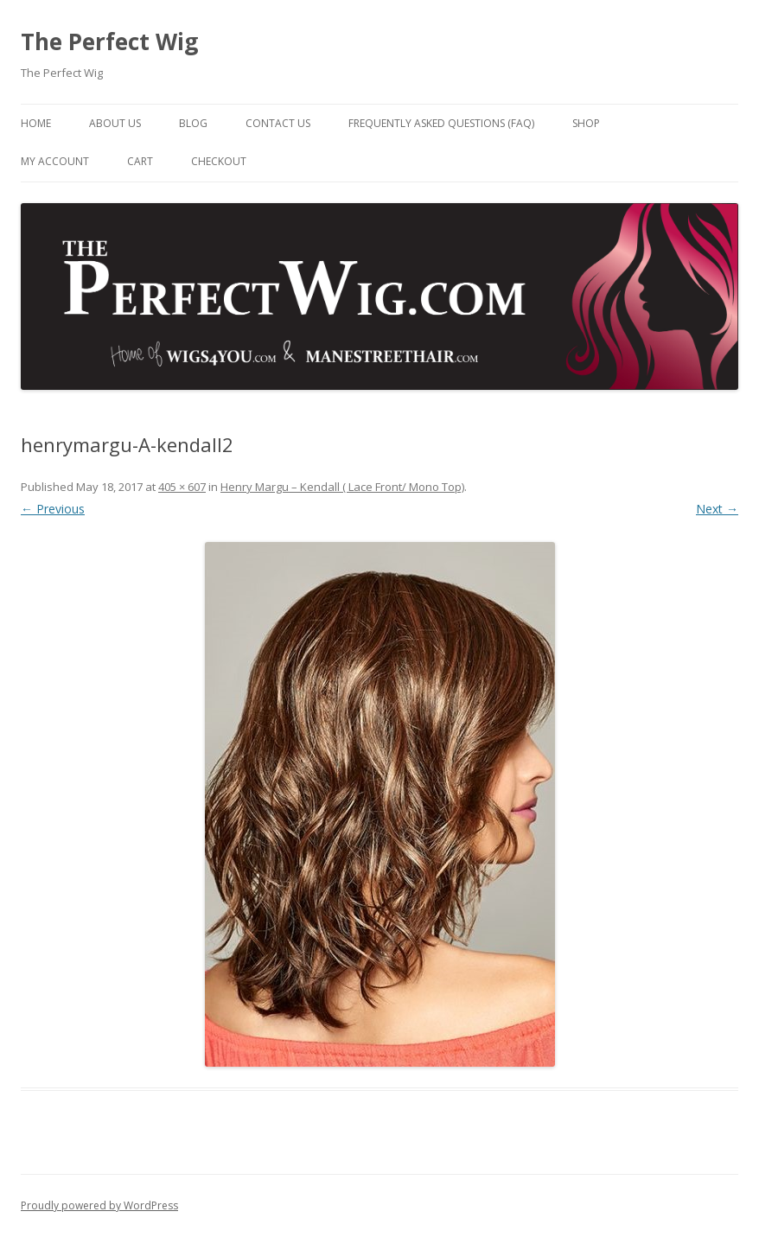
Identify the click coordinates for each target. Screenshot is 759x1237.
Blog (193, 123)
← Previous (53, 509)
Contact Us (278, 123)
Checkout (218, 161)
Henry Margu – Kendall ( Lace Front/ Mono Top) (342, 486)
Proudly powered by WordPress (99, 1205)
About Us (115, 123)
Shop (586, 123)
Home (36, 123)
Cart (140, 161)
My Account (55, 161)
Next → (717, 509)
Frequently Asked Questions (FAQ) (441, 123)
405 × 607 (182, 486)
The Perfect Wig (109, 41)
